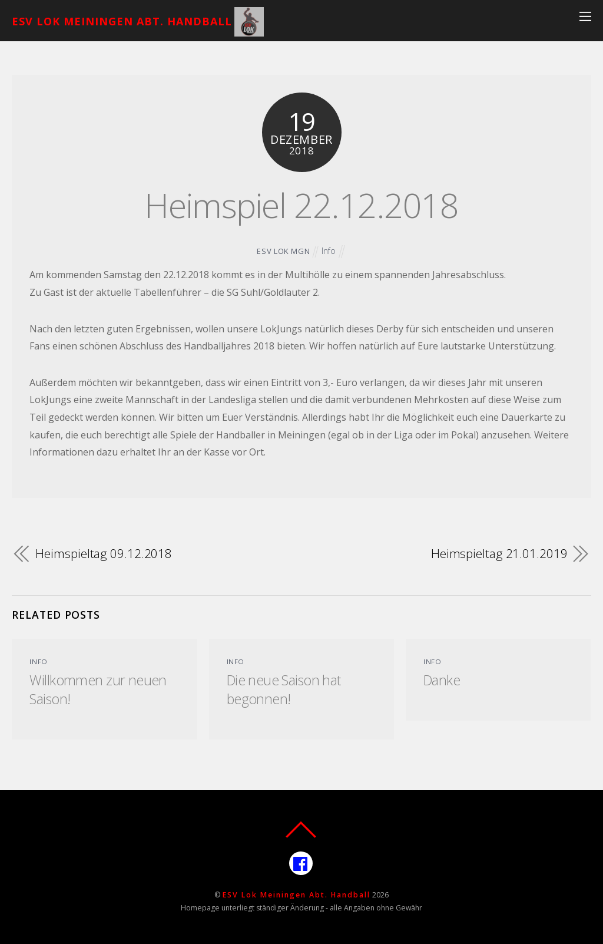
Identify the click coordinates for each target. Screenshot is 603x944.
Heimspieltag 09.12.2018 (103, 553)
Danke (441, 680)
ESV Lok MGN (283, 251)
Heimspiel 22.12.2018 (301, 204)
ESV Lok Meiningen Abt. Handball (296, 895)
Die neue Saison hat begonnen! (284, 689)
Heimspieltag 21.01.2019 (499, 553)
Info (329, 250)
